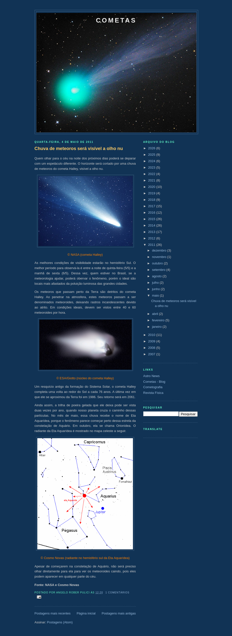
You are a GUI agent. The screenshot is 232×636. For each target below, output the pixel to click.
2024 (152, 161)
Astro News (151, 376)
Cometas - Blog (154, 381)
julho (156, 282)
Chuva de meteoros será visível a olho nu (79, 148)
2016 (152, 212)
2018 (152, 200)
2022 (152, 174)
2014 (152, 225)
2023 (152, 167)
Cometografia (153, 387)
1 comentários (117, 592)
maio (156, 295)
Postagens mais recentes (53, 613)
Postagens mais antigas (119, 613)
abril (155, 314)
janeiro (157, 327)
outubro (158, 263)
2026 (152, 148)
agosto (157, 276)
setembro (159, 270)
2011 (152, 245)
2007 (152, 354)
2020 (152, 187)
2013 (152, 232)
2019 (152, 193)
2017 (152, 206)
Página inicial (86, 613)
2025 (152, 154)
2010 (152, 335)
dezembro (159, 250)
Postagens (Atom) (60, 622)
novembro (159, 257)
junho (156, 289)
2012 (152, 238)
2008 (152, 348)
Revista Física (153, 393)
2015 (152, 219)
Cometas (116, 20)
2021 (152, 180)
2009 (152, 341)
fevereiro (158, 320)
